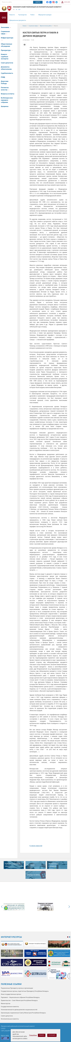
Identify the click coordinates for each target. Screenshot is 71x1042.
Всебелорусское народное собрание (7, 100)
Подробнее (33, 1035)
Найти (38, 2)
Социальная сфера (5, 33)
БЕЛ (19, 9)
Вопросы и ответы (7, 94)
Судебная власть (7, 73)
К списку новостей (36, 846)
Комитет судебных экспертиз (4, 57)
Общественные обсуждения (6, 45)
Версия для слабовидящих (3, 17)
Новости (12, 15)
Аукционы (4, 106)
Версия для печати (24, 44)
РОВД (3, 77)
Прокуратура (6, 50)
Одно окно (31, 865)
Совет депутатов (7, 63)
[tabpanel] (35, 960)
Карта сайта (67, 2)
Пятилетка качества (5, 89)
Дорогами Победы (4, 82)
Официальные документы (17, 20)
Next (69, 907)
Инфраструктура (7, 39)
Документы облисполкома (6, 68)
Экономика (6, 27)
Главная (24, 25)
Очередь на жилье (33, 875)
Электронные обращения (53, 865)
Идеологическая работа (46, 25)
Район (32, 15)
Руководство (22, 15)
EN (16, 9)
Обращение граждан (44, 15)
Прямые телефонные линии (12, 865)
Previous (2, 907)
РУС (14, 9)
